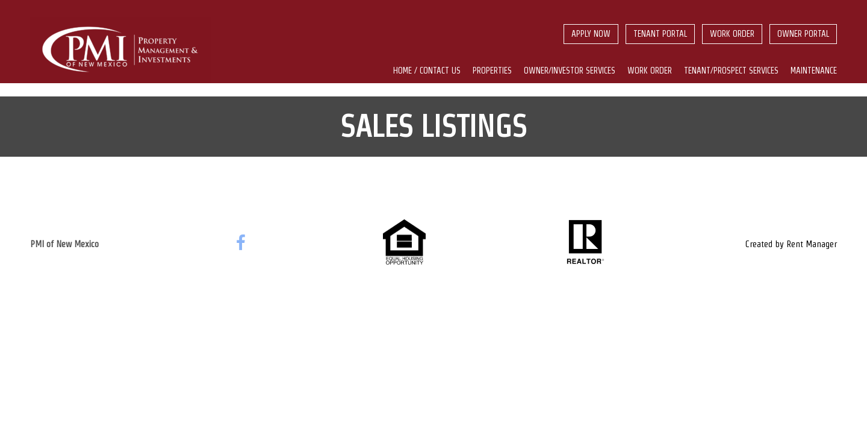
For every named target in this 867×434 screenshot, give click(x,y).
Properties (492, 70)
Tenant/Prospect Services (731, 70)
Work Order (732, 34)
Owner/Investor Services (569, 70)
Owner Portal (803, 34)
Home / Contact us (427, 70)
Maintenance (814, 70)
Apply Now (591, 34)
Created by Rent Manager (791, 244)
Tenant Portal (660, 34)
